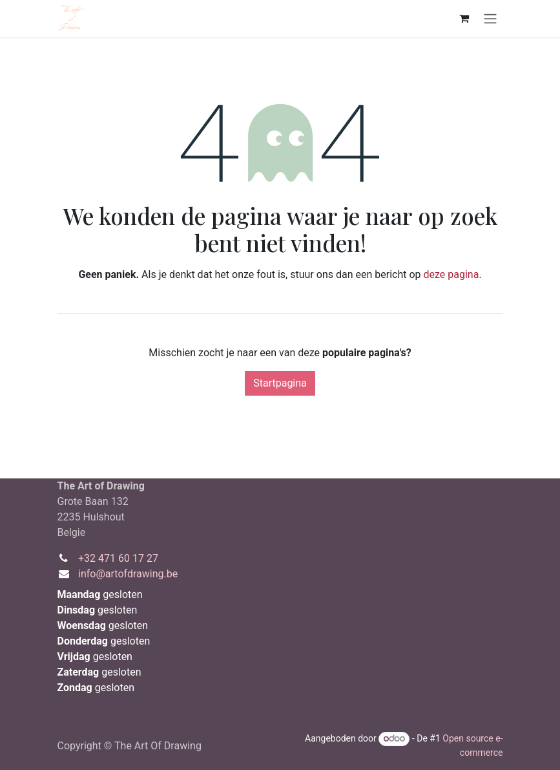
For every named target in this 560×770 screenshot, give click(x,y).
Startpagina (280, 383)
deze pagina (451, 274)
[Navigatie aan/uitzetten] (490, 18)
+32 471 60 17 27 (118, 558)
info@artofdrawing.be (128, 574)
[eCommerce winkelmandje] (464, 18)
